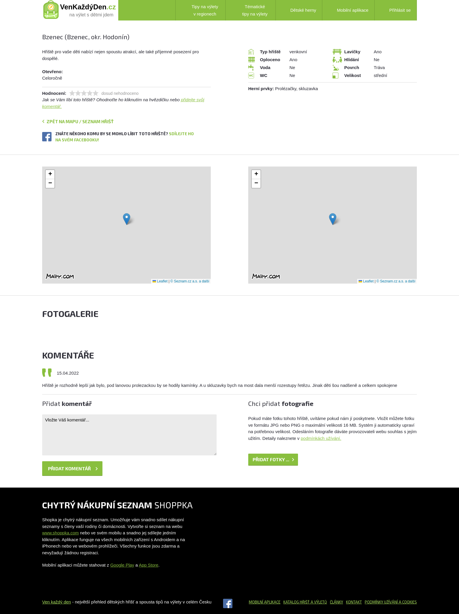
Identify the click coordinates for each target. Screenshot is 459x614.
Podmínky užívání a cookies (391, 602)
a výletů (318, 602)
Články (336, 602)
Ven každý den (56, 601)
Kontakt (354, 602)
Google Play (122, 564)
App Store (148, 564)
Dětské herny (299, 10)
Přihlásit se (396, 10)
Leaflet (160, 281)
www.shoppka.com (60, 532)
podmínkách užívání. (321, 438)
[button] (126, 219)
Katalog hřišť (296, 602)
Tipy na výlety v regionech (199, 10)
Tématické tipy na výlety (250, 10)
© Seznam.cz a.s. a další (189, 281)
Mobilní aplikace (348, 10)
